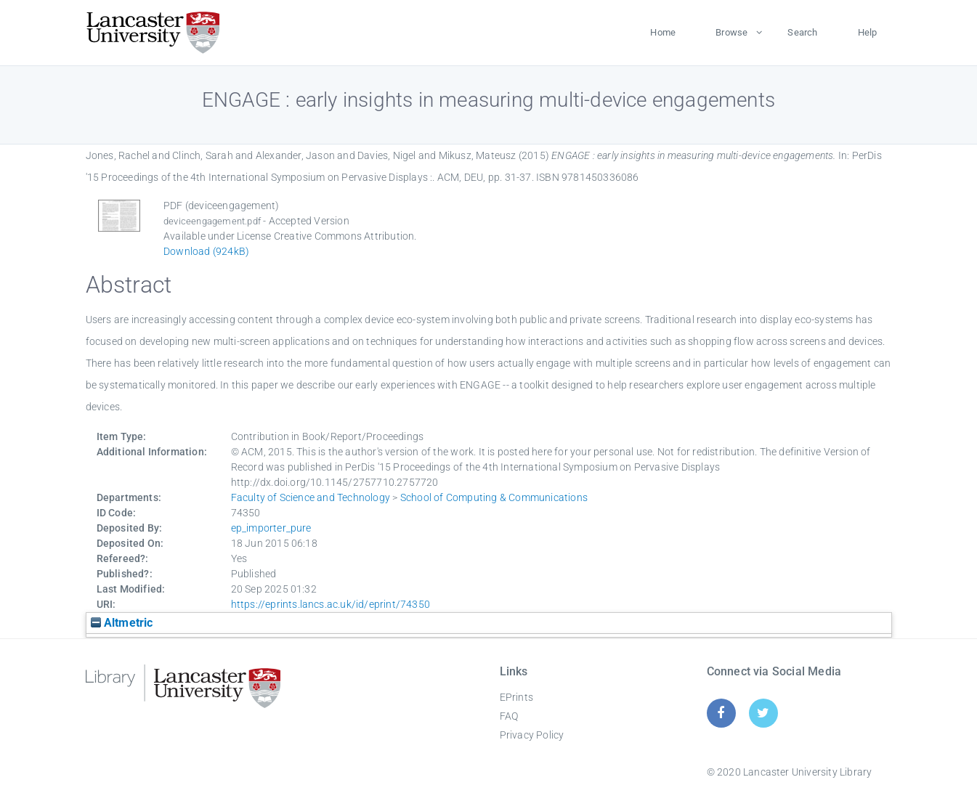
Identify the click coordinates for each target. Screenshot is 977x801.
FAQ (509, 716)
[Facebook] (721, 712)
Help (867, 32)
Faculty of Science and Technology (311, 497)
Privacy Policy (532, 735)
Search (802, 32)
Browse (731, 32)
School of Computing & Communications (494, 497)
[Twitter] (763, 712)
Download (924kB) (206, 251)
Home (663, 32)
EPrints (516, 697)
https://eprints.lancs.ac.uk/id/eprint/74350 (331, 604)
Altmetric (122, 623)
